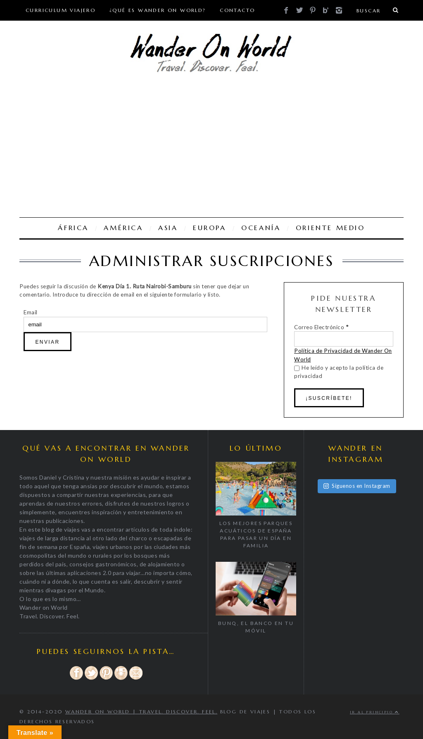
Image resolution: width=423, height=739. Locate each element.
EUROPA (209, 227)
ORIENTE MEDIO (330, 227)
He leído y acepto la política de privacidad (338, 371)
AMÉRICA (123, 227)
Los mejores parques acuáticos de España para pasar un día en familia (256, 534)
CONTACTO (237, 10)
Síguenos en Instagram (356, 485)
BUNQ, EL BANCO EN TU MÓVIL (256, 627)
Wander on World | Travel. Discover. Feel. (141, 711)
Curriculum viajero (60, 10)
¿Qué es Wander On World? (157, 10)
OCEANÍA (260, 227)
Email (31, 312)
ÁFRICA (73, 227)
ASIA (168, 227)
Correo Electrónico (321, 327)
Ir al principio (374, 712)
